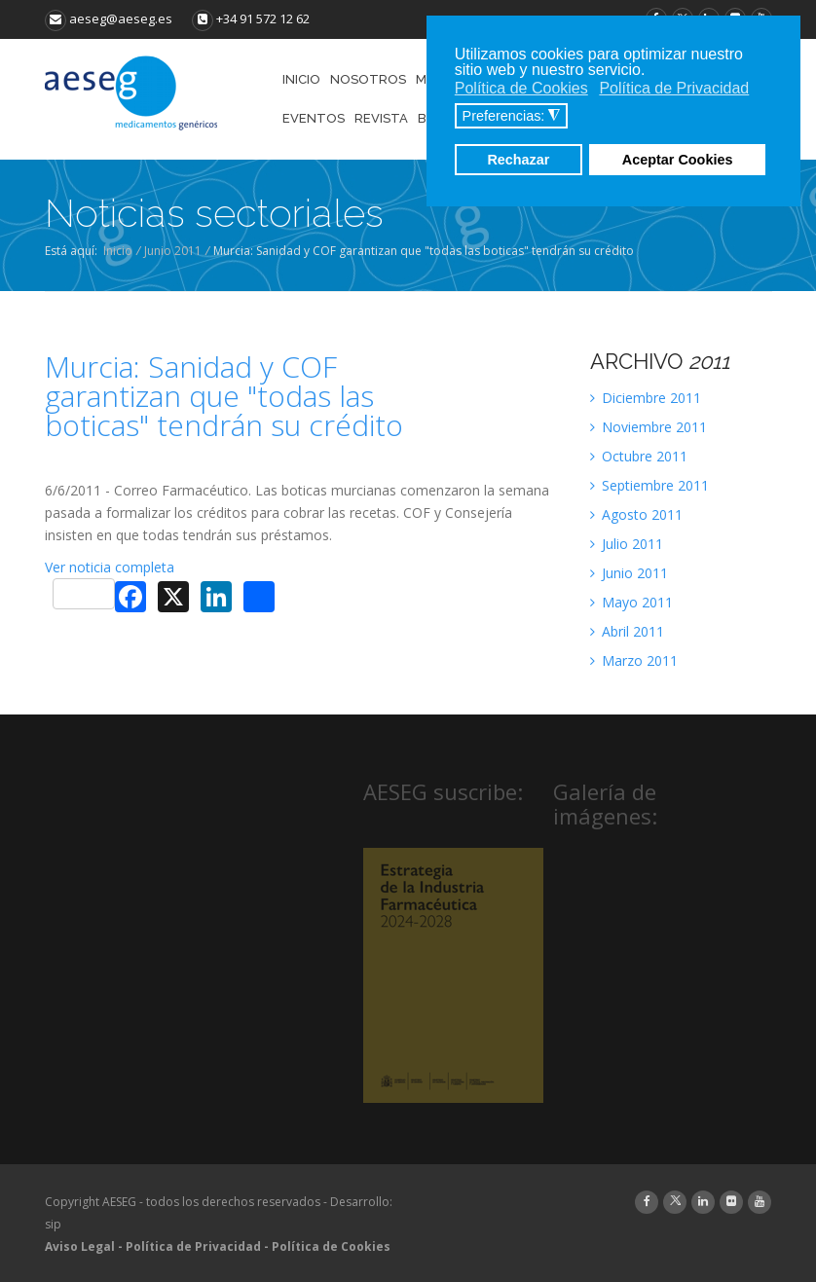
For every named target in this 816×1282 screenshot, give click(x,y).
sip (53, 1224)
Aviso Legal (80, 1246)
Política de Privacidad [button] (674, 88)
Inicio (117, 250)
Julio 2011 (626, 543)
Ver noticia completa (109, 567)
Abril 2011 (627, 631)
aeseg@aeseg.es (108, 18)
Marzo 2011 (634, 660)
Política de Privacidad (193, 1246)
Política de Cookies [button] (521, 88)
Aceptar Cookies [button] (677, 159)
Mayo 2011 (631, 602)
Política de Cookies (331, 1246)
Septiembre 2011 (649, 485)
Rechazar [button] (518, 159)
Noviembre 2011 (648, 427)
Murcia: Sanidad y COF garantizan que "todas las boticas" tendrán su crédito (224, 396)
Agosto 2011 (636, 514)
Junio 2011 (173, 250)
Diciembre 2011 (645, 397)
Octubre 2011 (638, 456)
